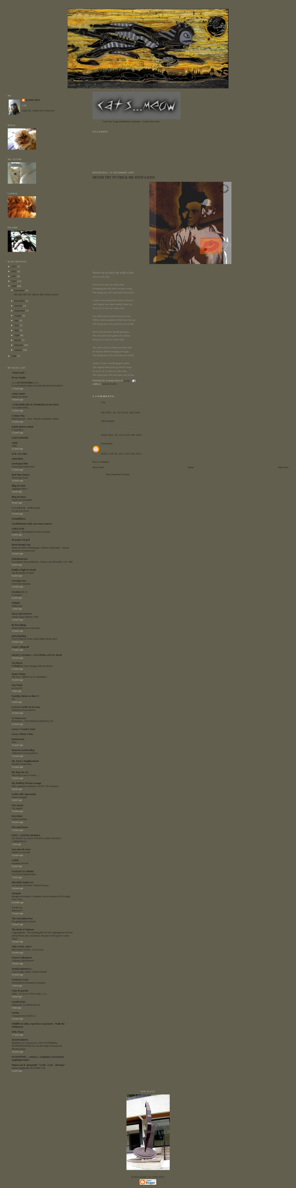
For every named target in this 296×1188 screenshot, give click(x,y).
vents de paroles (20, 990)
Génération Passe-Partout (23, 710)
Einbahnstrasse (20, 558)
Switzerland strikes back (23, 466)
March (18, 340)
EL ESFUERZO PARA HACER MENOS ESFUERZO (37, 385)
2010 (14, 281)
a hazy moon (18, 393)
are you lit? (17, 688)
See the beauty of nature (23, 573)
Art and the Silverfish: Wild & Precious (30, 885)
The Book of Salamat (23, 929)
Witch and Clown (20, 477)
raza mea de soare (21, 849)
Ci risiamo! (17, 595)
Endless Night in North (24, 569)
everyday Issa (19, 580)
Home (191, 467)
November (20, 300)
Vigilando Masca (20, 488)
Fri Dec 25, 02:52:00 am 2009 (120, 412)
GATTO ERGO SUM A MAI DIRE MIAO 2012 (34, 639)
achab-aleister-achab (22, 426)
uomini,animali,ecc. (22, 968)
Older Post (283, 467)
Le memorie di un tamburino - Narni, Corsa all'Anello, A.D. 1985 (42, 562)
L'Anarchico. (18, 429)
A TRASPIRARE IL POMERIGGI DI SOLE (35, 404)
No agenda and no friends (24, 921)
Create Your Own (151, 121)
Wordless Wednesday (22, 764)
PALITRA (17, 816)
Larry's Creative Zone (23, 729)
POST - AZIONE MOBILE (26, 835)
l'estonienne (107, 443)
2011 (14, 276)
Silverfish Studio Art (22, 882)
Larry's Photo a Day (22, 734)
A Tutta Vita (18, 415)
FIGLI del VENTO (22, 613)
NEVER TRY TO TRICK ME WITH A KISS (123, 177)
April (17, 335)
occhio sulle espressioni (24, 794)
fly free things (19, 624)
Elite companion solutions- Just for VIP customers (35, 786)
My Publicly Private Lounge (26, 783)
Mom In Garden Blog (23, 750)
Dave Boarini (107, 421)
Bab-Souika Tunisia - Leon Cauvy (28, 949)
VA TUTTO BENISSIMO (24, 874)
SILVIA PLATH (109, 384)
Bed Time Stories (21, 474)
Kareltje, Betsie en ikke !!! (25, 696)
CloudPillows (19, 518)
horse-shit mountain (21, 583)
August (18, 315)
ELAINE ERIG (33, 100)
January (19, 350)
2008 (14, 356)
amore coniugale (19, 797)
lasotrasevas (18, 739)
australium (17, 458)
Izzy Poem (17, 685)
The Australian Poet (22, 918)
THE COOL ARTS (22, 946)
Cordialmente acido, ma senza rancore (32, 523)
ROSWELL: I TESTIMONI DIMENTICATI (32, 721)
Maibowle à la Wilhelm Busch (26, 1005)
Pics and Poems (20, 827)
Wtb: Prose (18, 1031)
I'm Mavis (17, 662)
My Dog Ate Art (20, 772)
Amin (15, 442)
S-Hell (15, 860)
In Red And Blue (19, 819)
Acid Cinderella (20, 437)
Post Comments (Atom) (117, 474)
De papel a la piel (21, 539)
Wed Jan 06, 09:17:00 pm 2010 (121, 453)
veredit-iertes (18, 1001)
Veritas (15, 1012)
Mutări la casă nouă (21, 852)
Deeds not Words (20, 396)
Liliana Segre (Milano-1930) (25, 617)
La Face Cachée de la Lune (26, 707)
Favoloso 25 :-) (19, 591)
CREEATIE (18, 528)
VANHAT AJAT (20, 979)
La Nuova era (19, 718)
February (19, 345)
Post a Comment (100, 461)
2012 (14, 271)
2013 (14, 266)
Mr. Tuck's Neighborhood (25, 761)
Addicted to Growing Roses (25, 753)
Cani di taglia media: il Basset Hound (29, 971)
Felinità (16, 602)
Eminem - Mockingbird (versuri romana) (31, 531)
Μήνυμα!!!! (17, 910)
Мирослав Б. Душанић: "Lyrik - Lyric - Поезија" (38, 1064)
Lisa (103, 402)
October (19, 305)
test (13, 699)
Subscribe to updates (148, 1177)
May (17, 330)
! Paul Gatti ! (18, 372)
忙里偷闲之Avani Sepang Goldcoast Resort (32, 666)
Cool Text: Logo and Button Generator (121, 121)
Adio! (14, 446)
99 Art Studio (19, 377)
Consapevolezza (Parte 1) (23, 1016)
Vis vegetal (17, 808)
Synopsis (16, 893)
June (17, 325)
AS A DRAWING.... (21, 407)
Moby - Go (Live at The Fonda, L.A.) (29, 993)
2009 (14, 286)
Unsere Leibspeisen (22, 957)
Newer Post (98, 467)
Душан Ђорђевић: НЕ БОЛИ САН (28, 1068)
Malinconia (17, 606)
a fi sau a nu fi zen (20, 511)
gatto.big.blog (19, 635)
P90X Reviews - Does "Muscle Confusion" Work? (35, 418)
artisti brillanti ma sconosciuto (26, 628)
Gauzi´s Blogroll (20, 646)
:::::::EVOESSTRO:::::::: (25, 382)
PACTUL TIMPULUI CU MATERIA (29, 677)
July (17, 320)
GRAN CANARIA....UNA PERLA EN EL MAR (37, 655)
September (20, 310)
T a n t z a (17, 907)
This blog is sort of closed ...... (26, 775)
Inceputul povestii (20, 863)
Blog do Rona (19, 496)
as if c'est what (19, 453)
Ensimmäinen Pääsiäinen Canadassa (28, 982)
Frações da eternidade (22, 500)
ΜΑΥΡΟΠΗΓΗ (20, 1039)
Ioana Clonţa (18, 673)
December (20, 290)
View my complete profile (38, 111)
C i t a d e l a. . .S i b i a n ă (25, 507)
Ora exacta (17, 805)
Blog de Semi (18, 485)
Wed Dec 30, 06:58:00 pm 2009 (121, 435)
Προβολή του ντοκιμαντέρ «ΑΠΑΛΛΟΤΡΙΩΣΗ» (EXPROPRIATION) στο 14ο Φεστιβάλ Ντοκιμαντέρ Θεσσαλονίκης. (37, 1046)
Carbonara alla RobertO (23, 960)
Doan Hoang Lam (21, 544)
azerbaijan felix (20, 463)
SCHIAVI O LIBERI (23, 871)
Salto (14, 742)
